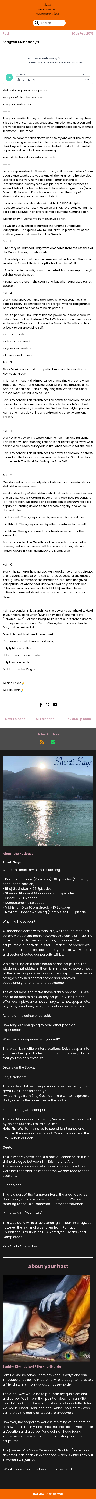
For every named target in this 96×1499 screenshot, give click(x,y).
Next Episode (15, 719)
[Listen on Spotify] (53, 742)
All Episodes (45, 719)
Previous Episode (78, 719)
